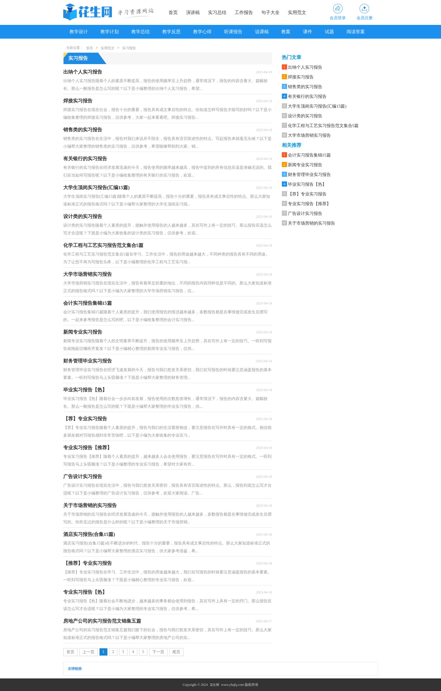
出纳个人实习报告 (305, 67)
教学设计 (79, 31)
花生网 (214, 684)
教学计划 (109, 31)
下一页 (158, 652)
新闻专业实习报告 (305, 165)
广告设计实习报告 (305, 213)
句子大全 (270, 12)
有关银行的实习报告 (307, 96)
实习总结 (217, 12)
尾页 (176, 652)
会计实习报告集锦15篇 (309, 155)
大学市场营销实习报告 (309, 135)
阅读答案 (356, 31)
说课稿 (262, 31)
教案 (285, 31)
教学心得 (202, 31)
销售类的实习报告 (305, 86)
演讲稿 (193, 12)
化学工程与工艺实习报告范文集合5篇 (323, 125)
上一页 (88, 652)
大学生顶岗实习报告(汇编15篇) (317, 106)
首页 (173, 12)
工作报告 (244, 12)
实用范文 (297, 12)
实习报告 (129, 48)
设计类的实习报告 (305, 116)
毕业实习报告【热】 (307, 184)
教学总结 (140, 31)
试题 (329, 31)
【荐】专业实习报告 (307, 194)
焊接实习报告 (301, 77)
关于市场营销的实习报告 (311, 223)
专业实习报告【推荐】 (309, 203)
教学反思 (171, 31)
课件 (307, 31)
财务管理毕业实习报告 (309, 174)
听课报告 (233, 31)
